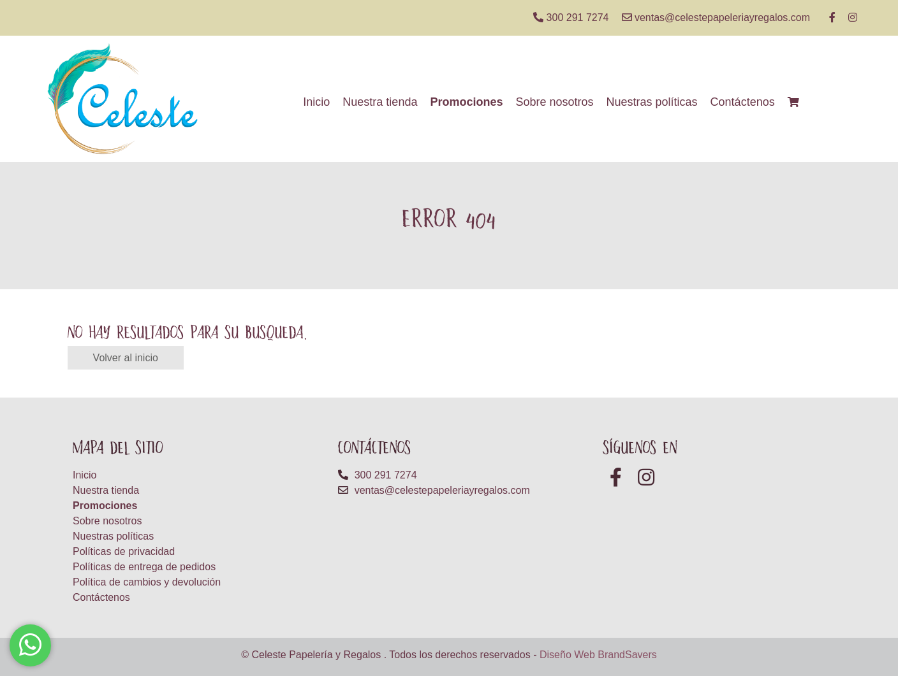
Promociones (466, 102)
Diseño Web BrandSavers (598, 654)
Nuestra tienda (379, 102)
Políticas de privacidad (124, 551)
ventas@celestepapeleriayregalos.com (716, 17)
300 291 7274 (570, 17)
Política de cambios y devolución (147, 582)
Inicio (316, 102)
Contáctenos (742, 102)
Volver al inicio (125, 357)
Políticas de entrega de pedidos (144, 566)
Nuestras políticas (652, 102)
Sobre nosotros (554, 102)
